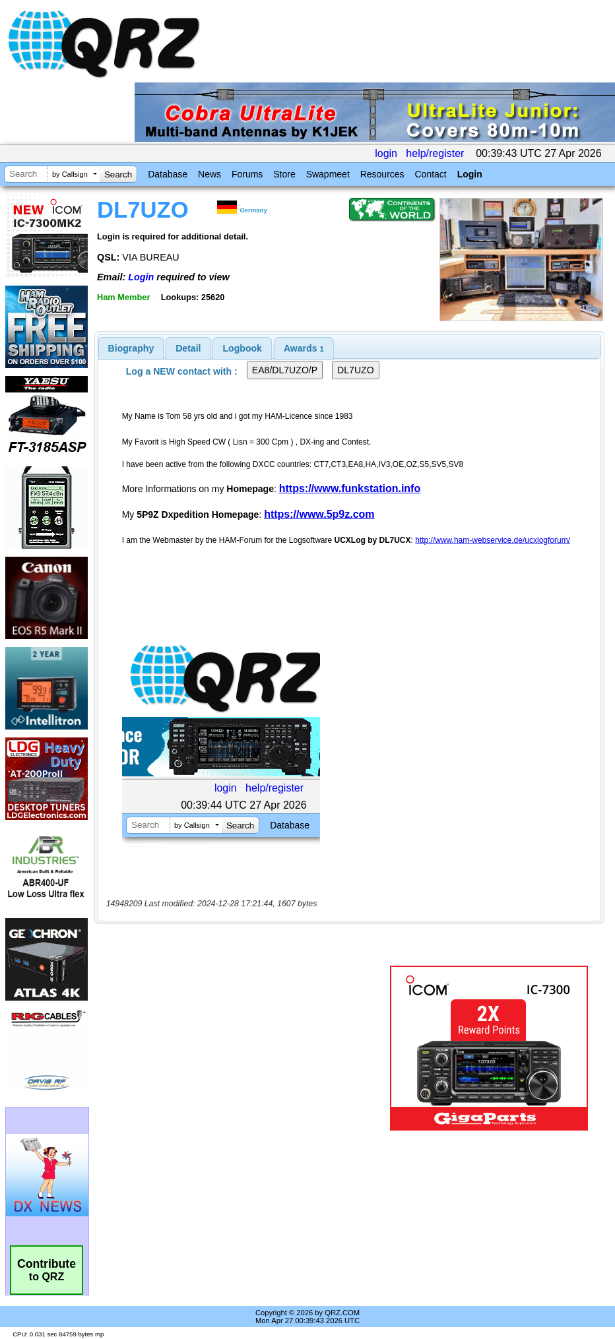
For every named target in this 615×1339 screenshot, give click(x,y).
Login (469, 174)
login (386, 153)
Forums (247, 174)
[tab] (131, 348)
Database (167, 174)
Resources (382, 174)
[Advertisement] (245, 1048)
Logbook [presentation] (242, 348)
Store (284, 174)
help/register (435, 153)
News (209, 174)
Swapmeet (328, 174)
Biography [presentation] (131, 348)
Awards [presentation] (304, 348)
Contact (430, 174)
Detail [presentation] (188, 348)
